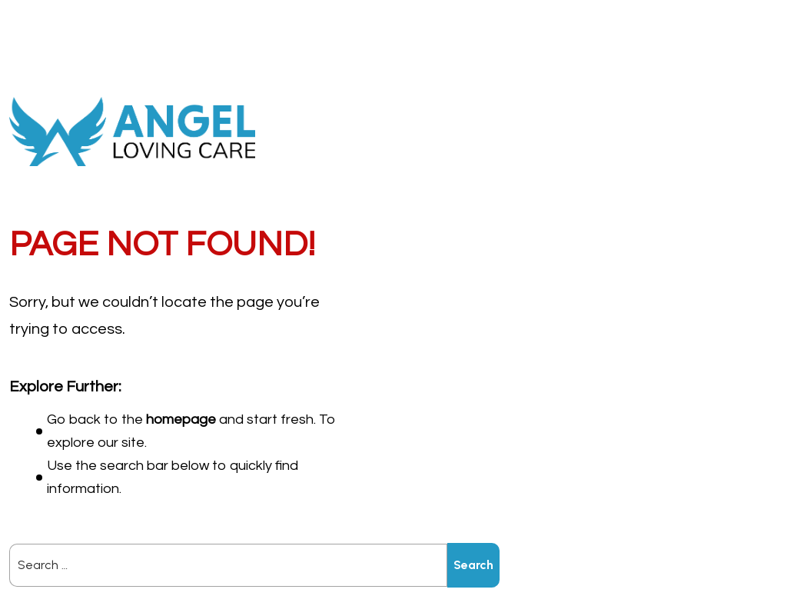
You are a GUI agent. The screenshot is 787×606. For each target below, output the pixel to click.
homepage (181, 419)
